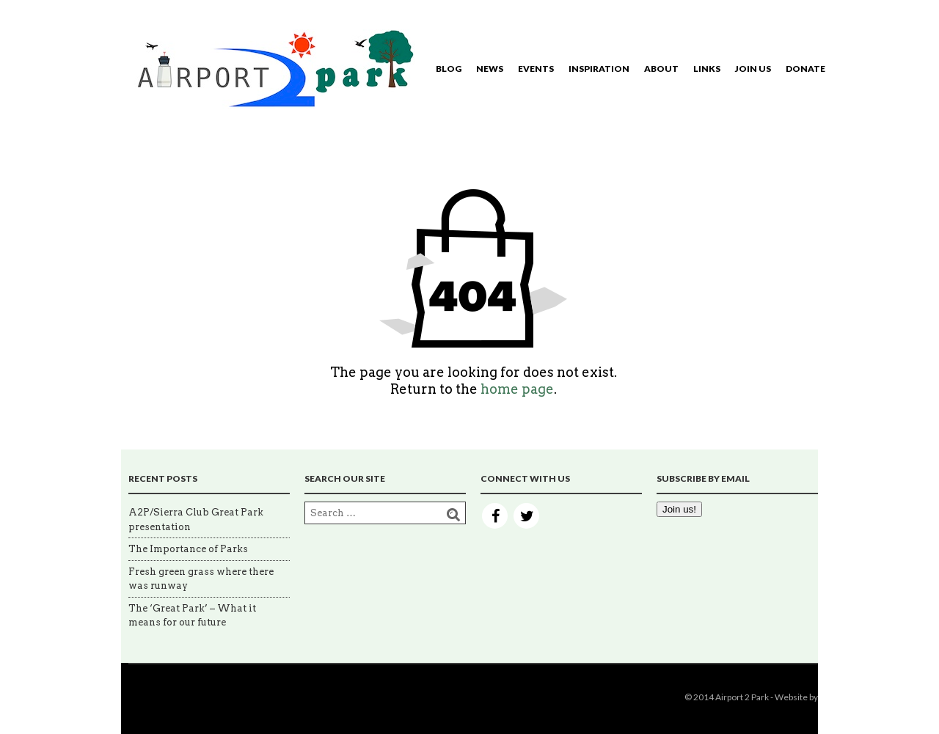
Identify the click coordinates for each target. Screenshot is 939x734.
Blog (448, 68)
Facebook (495, 516)
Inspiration (599, 68)
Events (536, 68)
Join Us (753, 68)
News (489, 68)
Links (706, 68)
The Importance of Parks (188, 548)
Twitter (526, 516)
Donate (805, 68)
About (661, 68)
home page (517, 389)
